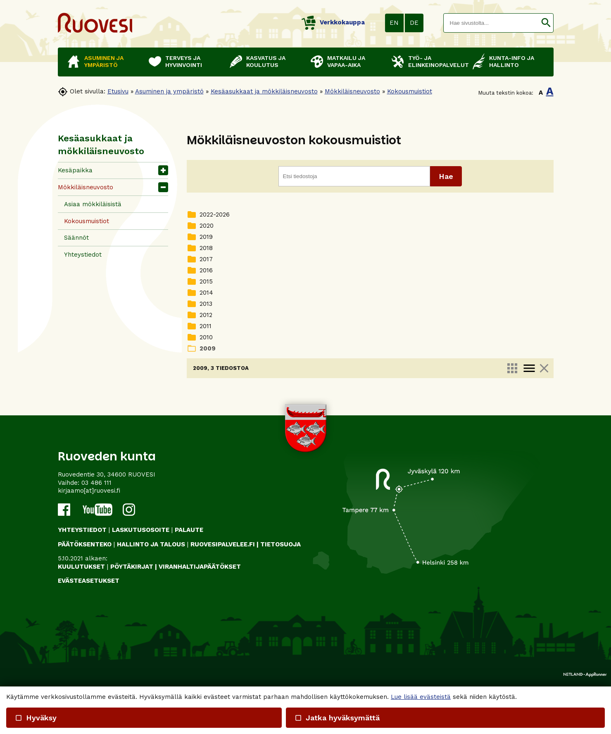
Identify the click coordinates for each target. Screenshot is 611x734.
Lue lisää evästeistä (421, 697)
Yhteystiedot (83, 254)
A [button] (541, 92)
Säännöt (76, 237)
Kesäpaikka (75, 170)
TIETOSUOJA (280, 612)
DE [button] (414, 22)
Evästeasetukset (88, 649)
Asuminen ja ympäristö (169, 91)
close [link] (543, 368)
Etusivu (117, 91)
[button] (546, 23)
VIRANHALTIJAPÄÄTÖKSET (200, 635)
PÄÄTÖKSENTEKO (85, 612)
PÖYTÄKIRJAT (131, 635)
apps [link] (511, 368)
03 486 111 (96, 551)
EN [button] (394, 22)
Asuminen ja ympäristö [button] (104, 61)
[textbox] (491, 23)
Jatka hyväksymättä (337, 717)
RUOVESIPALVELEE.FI (222, 612)
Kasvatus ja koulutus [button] (265, 61)
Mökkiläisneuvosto (352, 91)
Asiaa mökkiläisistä (92, 204)
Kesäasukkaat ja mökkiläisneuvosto (264, 91)
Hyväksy (36, 717)
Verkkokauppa (333, 22)
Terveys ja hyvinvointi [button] (183, 61)
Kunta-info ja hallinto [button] (511, 61)
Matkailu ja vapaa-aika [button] (346, 61)
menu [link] (528, 368)
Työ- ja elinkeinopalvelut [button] (436, 61)
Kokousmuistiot (409, 91)
